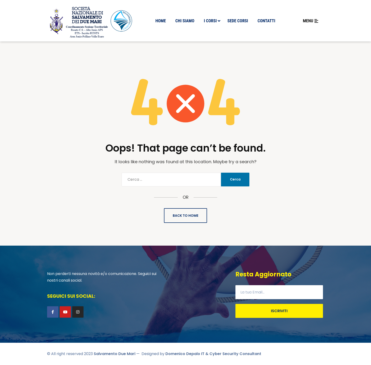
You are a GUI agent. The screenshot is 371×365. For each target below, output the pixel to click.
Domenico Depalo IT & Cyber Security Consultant (213, 353)
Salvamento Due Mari (114, 353)
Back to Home (185, 215)
